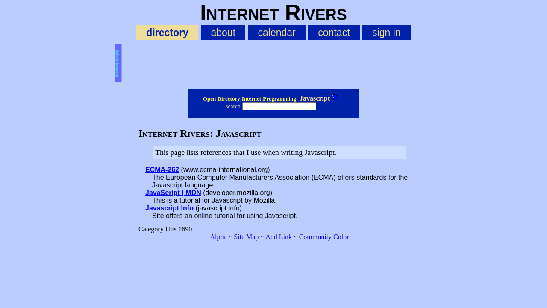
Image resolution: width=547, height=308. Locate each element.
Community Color (324, 236)
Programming (279, 98)
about (223, 32)
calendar (277, 32)
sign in (386, 32)
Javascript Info (169, 208)
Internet (252, 98)
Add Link (278, 236)
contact (334, 32)
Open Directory (221, 98)
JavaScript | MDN (173, 192)
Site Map (246, 236)
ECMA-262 (162, 169)
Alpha (218, 236)
